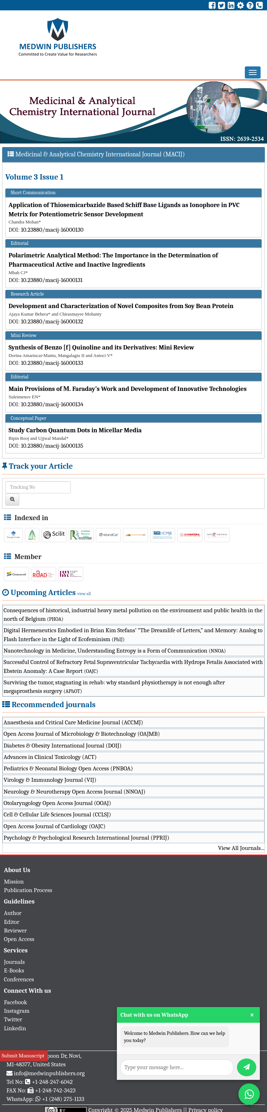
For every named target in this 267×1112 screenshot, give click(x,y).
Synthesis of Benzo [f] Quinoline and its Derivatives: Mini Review (101, 347)
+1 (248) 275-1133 (63, 1099)
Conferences (19, 979)
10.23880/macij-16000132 (52, 321)
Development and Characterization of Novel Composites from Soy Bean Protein (121, 306)
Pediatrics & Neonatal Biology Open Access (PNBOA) (68, 768)
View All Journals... (241, 848)
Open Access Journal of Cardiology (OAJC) (54, 826)
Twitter (13, 1019)
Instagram (17, 1010)
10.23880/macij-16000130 (52, 229)
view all (84, 593)
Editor (11, 922)
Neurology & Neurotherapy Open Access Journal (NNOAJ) (74, 791)
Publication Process (28, 890)
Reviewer (15, 930)
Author (12, 913)
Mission (14, 881)
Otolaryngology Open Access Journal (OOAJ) (57, 803)
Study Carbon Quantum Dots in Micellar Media (75, 430)
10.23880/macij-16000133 (52, 362)
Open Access (19, 939)
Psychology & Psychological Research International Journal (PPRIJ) (86, 837)
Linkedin (15, 1028)
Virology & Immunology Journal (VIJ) (50, 779)
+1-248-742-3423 (55, 1090)
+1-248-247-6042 (52, 1081)
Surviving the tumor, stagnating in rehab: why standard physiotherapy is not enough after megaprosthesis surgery (114, 686)
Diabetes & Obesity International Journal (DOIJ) (63, 745)
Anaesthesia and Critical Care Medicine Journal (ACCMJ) (73, 722)
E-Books (14, 970)
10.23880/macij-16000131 (52, 280)
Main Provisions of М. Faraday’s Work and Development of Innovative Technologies (128, 389)
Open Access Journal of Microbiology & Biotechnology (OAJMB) (82, 733)
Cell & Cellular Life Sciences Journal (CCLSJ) (57, 814)
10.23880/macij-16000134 (52, 404)
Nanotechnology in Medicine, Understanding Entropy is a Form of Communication (115, 650)
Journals (14, 961)
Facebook (15, 1002)
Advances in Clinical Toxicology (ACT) (50, 757)
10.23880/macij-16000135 (52, 445)
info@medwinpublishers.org (49, 1073)
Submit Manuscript (23, 1055)
